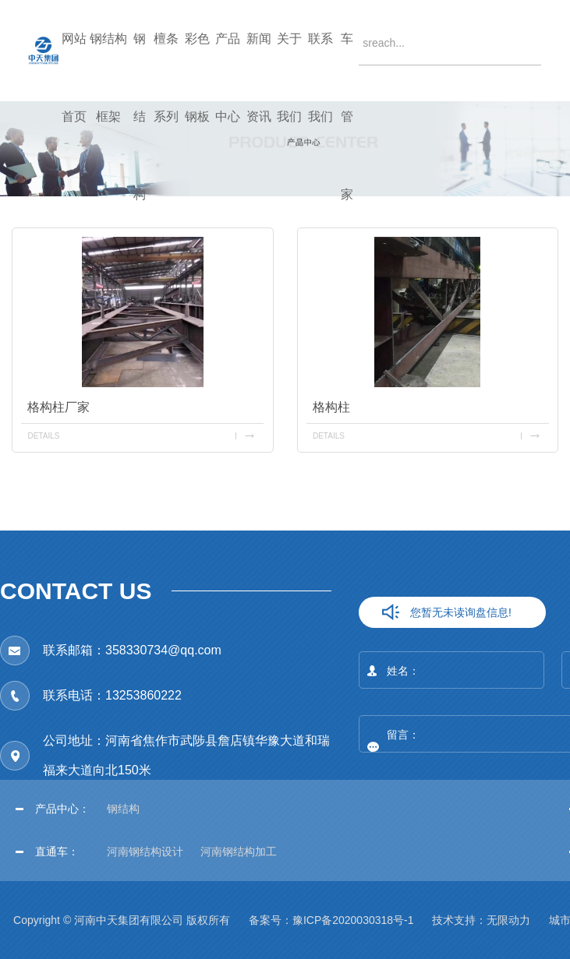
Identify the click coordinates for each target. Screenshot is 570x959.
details (43, 436)
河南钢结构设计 (145, 851)
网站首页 (74, 66)
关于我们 (289, 66)
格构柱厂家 (58, 407)
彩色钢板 (197, 66)
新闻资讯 (258, 66)
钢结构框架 (108, 66)
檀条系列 (166, 66)
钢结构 (139, 66)
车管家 (347, 66)
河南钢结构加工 (238, 851)
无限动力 (508, 920)
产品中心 (227, 66)
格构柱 (331, 407)
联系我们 (320, 66)
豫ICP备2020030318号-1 (353, 920)
